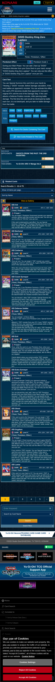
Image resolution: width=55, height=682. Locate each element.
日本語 (12, 110)
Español (43, 116)
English (12, 116)
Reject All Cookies (27, 670)
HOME (3, 16)
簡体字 (38, 110)
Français (28, 116)
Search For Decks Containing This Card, (25, 29)
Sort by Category (12, 623)
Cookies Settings (27, 662)
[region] (27, 656)
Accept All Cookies (27, 677)
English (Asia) (28, 110)
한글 (19, 110)
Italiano (36, 116)
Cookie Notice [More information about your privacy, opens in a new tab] (28, 656)
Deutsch (20, 116)
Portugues (13, 120)
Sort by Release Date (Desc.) (16, 617)
